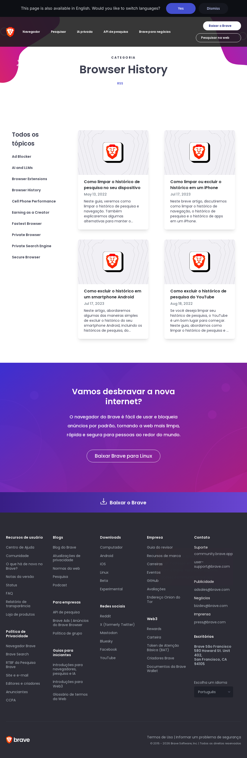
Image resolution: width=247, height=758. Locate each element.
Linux (104, 572)
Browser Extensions (29, 178)
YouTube (108, 657)
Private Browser (26, 234)
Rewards (154, 628)
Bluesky (106, 641)
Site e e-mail (17, 675)
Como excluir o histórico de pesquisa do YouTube (198, 294)
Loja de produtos (20, 614)
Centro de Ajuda (20, 547)
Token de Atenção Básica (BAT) (163, 647)
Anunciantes (17, 691)
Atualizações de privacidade (66, 558)
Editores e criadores (23, 683)
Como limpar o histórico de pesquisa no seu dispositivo (112, 185)
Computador (111, 547)
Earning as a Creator (30, 212)
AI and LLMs (22, 167)
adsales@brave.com (213, 589)
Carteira (154, 637)
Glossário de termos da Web (70, 696)
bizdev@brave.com (211, 605)
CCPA (11, 700)
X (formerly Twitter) (117, 624)
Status (11, 585)
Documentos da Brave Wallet (166, 669)
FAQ (9, 593)
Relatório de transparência (18, 604)
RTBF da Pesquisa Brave (20, 665)
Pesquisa (60, 576)
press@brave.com (210, 622)
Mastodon (108, 632)
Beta (104, 580)
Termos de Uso (160, 737)
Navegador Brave (20, 645)
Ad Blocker (21, 156)
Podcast (60, 585)
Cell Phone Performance (34, 201)
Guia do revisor (160, 547)
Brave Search (17, 654)
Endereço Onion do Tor (163, 599)
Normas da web (66, 568)
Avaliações (156, 589)
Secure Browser (26, 257)
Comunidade (17, 555)
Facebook (108, 649)
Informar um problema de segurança (208, 737)
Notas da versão (20, 576)
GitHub (153, 580)
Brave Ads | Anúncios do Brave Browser (71, 623)
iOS (103, 563)
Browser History (26, 190)
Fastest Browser (27, 223)
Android (106, 555)
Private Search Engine (31, 245)
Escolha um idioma (210, 682)
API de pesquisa (66, 612)
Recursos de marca (164, 555)
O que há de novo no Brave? (24, 566)
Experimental (111, 589)
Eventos (154, 572)
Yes (181, 8)
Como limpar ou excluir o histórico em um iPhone (195, 185)
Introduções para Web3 (68, 684)
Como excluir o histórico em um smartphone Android (112, 294)
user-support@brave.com (212, 564)
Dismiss (213, 8)
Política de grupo (67, 633)
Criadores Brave (160, 658)
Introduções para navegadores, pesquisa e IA (68, 669)
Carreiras (155, 563)
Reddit (105, 616)
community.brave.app (213, 553)
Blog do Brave (64, 547)
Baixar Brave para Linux (123, 455)
